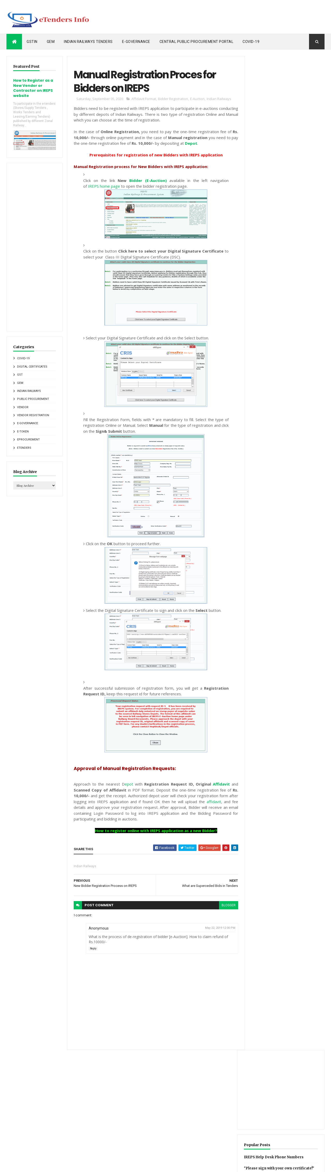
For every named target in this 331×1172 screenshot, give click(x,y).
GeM (51, 42)
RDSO (273, 1124)
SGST (229, 1133)
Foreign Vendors (237, 1097)
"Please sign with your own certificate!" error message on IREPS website (280, 180)
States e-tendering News (258, 1133)
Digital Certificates (32, 366)
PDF (259, 1124)
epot (127, 784)
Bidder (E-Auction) (145, 181)
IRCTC (300, 1097)
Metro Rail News (278, 1115)
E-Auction (196, 99)
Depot (190, 144)
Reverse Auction (296, 1124)
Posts (123, 1078)
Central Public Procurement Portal (197, 42)
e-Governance (136, 42)
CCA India (250, 1079)
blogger (225, 906)
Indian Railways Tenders (88, 42)
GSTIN (32, 42)
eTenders (24, 447)
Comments (127, 1086)
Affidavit (218, 784)
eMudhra (259, 1142)
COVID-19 (251, 42)
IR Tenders (305, 272)
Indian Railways (29, 390)
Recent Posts (265, 272)
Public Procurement (33, 398)
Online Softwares (237, 1124)
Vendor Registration (33, 415)
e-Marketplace (235, 1142)
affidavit (211, 802)
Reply (92, 949)
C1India (230, 1079)
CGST (267, 1079)
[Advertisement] (230, 16)
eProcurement (28, 439)
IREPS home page (103, 186)
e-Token (23, 431)
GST (20, 374)
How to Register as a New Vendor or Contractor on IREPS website (33, 88)
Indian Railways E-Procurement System (282, 1106)
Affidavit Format (142, 99)
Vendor (22, 406)
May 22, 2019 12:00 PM (217, 928)
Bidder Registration (172, 99)
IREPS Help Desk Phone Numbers (283, 163)
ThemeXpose (33, 1165)
